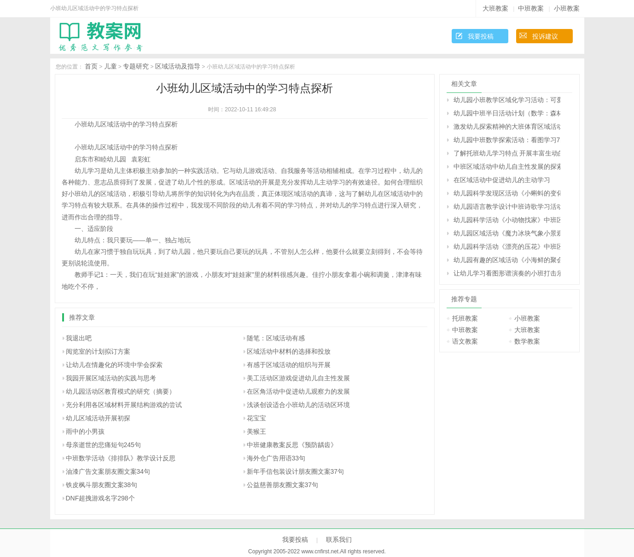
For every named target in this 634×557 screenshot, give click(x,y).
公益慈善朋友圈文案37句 (283, 484)
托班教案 (465, 318)
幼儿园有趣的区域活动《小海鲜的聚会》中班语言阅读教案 (507, 260)
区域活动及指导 (177, 66)
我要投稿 (481, 36)
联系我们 (339, 539)
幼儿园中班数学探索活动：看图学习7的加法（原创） (507, 140)
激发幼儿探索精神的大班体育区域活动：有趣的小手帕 (507, 126)
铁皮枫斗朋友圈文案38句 (102, 484)
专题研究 (136, 66)
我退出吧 (79, 338)
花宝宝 (256, 418)
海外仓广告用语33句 (276, 458)
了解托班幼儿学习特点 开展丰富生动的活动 (507, 153)
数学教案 (527, 341)
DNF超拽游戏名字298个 (100, 498)
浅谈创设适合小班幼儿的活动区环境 (298, 404)
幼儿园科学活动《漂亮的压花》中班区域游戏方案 (507, 246)
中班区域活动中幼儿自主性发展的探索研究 (507, 166)
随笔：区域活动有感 (276, 338)
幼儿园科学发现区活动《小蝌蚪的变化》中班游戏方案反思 (507, 193)
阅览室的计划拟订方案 (98, 351)
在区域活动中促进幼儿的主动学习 (502, 180)
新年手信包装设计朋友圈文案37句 (295, 471)
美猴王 (256, 431)
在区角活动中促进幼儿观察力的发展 (298, 391)
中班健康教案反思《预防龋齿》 (292, 444)
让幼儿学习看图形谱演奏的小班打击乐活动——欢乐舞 (507, 273)
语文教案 (465, 341)
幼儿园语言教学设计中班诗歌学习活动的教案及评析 (507, 206)
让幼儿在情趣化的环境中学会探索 (114, 364)
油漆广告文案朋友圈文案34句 (108, 471)
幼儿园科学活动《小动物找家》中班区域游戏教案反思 (507, 220)
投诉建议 (545, 36)
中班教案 (531, 8)
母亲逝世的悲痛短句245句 (103, 444)
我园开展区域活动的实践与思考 (111, 378)
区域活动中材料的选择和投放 (289, 351)
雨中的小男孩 (85, 431)
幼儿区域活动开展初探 (98, 418)
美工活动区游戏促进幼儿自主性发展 (298, 378)
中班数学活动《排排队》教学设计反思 (120, 458)
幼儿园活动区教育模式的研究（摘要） (120, 391)
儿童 (110, 66)
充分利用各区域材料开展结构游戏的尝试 (124, 404)
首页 (91, 66)
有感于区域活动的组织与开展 (289, 364)
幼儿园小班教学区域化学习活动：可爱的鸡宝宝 (507, 99)
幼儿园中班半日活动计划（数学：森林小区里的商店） (507, 113)
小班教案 (567, 8)
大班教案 (495, 8)
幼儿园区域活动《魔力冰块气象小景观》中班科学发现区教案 (507, 233)
